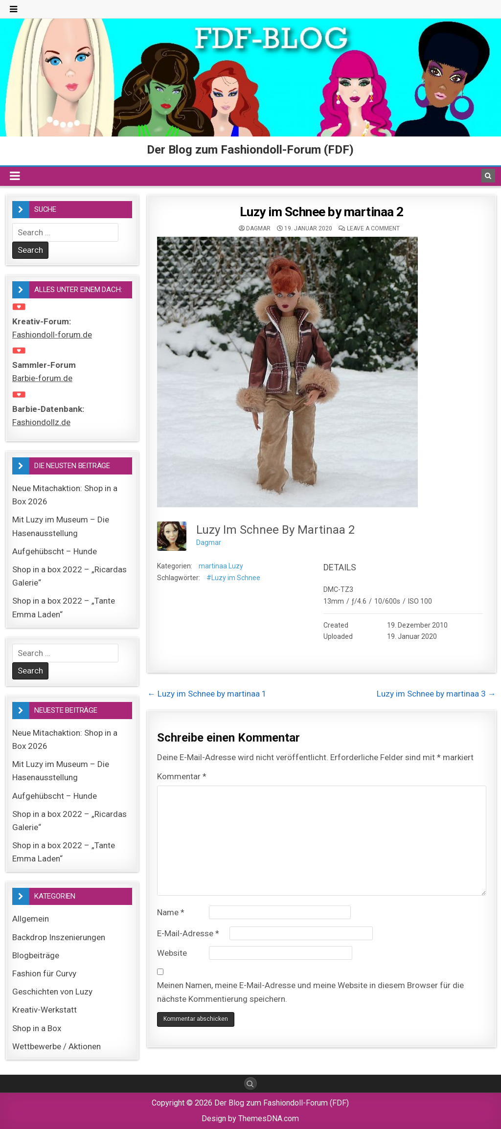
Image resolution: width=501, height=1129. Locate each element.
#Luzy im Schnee (233, 578)
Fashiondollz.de (41, 422)
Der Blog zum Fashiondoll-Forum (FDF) (250, 150)
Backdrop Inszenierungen (58, 937)
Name (170, 912)
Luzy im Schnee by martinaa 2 (322, 211)
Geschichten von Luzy (52, 991)
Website (172, 953)
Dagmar (258, 228)
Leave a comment (373, 228)
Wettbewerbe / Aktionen (56, 1046)
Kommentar (181, 776)
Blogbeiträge (35, 955)
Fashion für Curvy (44, 973)
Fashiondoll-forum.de (52, 334)
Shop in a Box (36, 1028)
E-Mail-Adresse (188, 933)
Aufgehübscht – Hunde (54, 551)
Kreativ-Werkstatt (44, 1010)
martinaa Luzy (221, 566)
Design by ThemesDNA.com (250, 1118)
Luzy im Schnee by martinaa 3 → (436, 694)
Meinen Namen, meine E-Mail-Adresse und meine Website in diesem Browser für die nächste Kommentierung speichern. (310, 991)
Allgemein (30, 919)
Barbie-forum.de (42, 378)
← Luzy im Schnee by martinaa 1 (207, 694)
